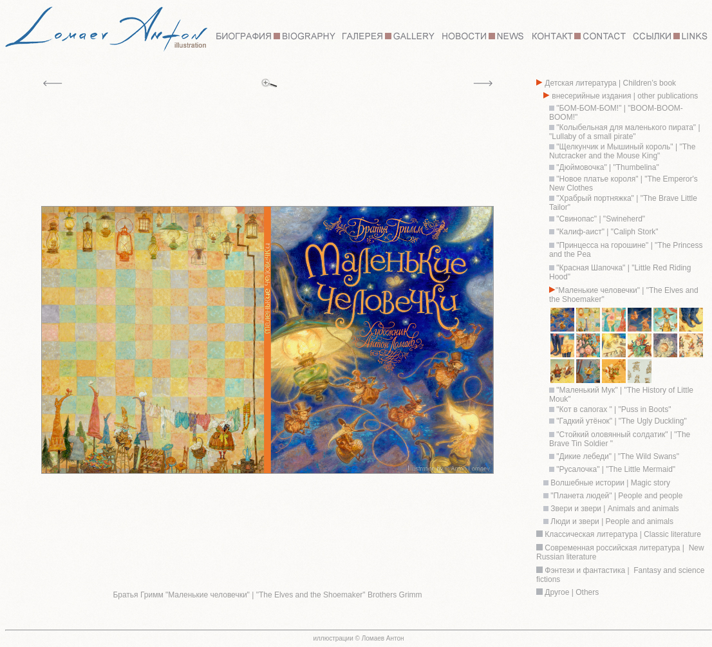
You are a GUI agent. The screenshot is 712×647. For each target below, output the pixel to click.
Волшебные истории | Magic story (609, 482)
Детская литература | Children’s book (609, 83)
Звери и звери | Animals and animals (613, 508)
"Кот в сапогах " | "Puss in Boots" (612, 409)
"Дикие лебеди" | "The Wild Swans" (617, 456)
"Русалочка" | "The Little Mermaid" (615, 469)
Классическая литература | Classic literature (622, 534)
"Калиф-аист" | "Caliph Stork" (606, 231)
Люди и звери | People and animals (610, 521)
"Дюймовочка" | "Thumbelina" (606, 167)
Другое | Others (572, 592)
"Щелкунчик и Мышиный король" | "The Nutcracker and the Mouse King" (622, 151)
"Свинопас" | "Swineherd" (600, 218)
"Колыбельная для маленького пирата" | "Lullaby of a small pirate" (624, 132)
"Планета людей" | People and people (615, 495)
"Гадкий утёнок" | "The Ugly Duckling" (621, 421)
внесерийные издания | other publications (624, 95)
